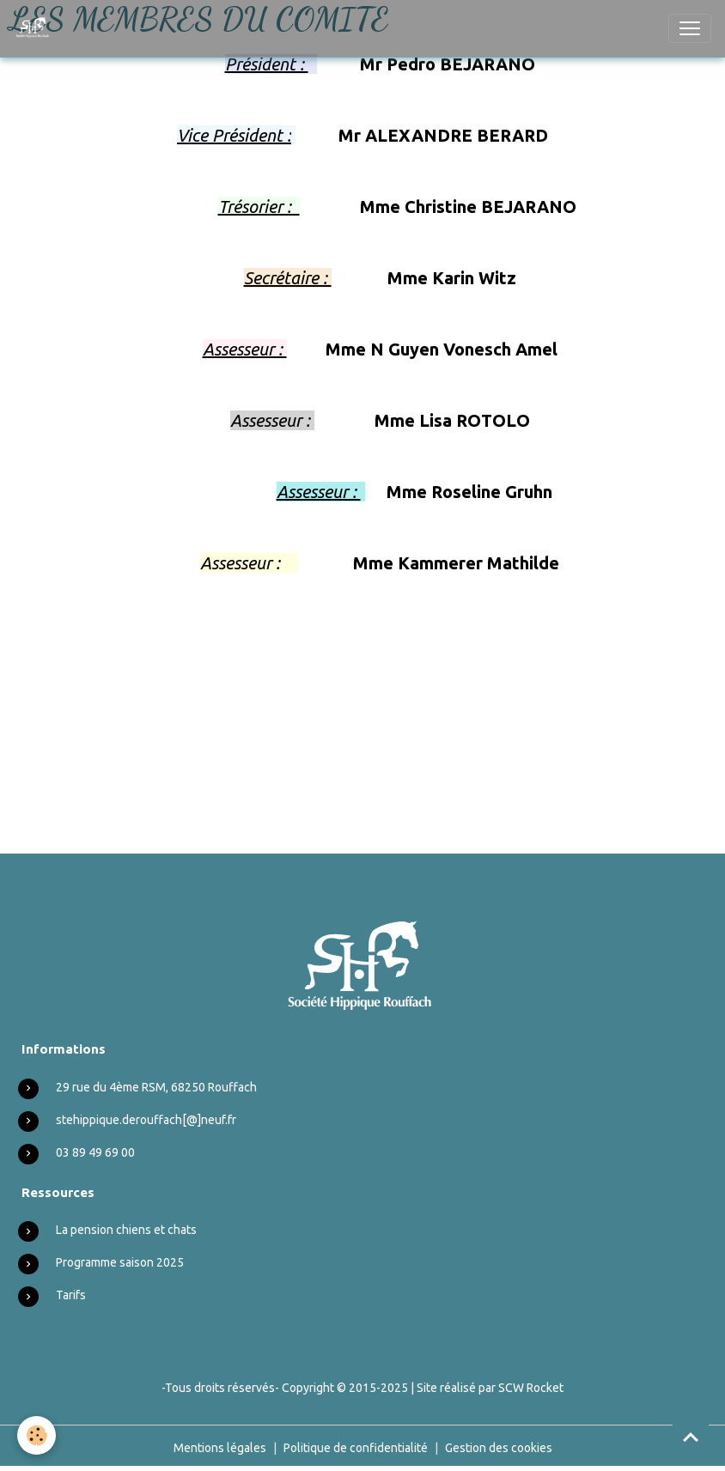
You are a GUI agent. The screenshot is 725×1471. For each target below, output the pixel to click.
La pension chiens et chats (126, 1230)
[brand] (36, 28)
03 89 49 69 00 (95, 1152)
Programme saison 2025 (120, 1262)
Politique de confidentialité (355, 1448)
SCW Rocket (531, 1388)
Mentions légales (220, 1448)
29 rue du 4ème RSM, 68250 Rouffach (156, 1087)
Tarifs (71, 1295)
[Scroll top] (690, 1436)
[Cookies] (36, 1435)
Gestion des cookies (498, 1448)
